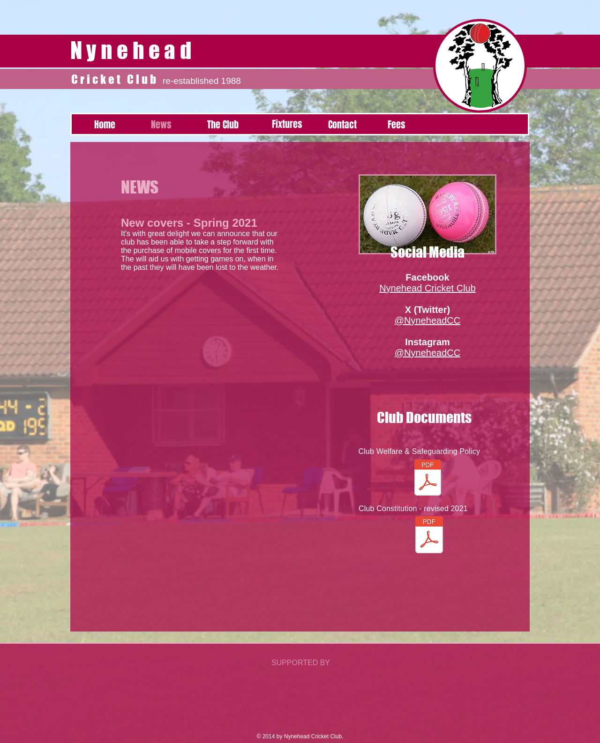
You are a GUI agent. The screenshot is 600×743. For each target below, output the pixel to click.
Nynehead (132, 50)
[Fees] (396, 125)
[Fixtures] (286, 124)
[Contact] (342, 125)
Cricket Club (117, 79)
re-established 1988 (202, 81)
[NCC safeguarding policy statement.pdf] (427, 479)
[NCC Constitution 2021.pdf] (429, 536)
